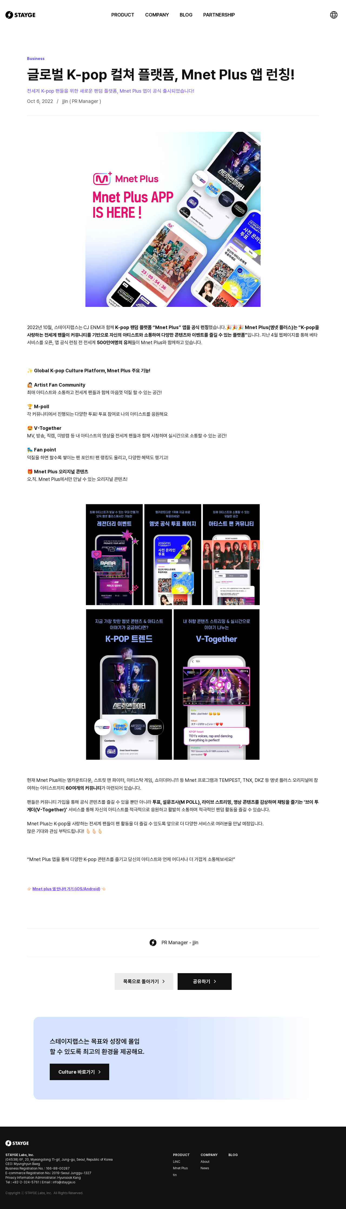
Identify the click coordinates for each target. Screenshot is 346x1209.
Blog (233, 1155)
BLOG (186, 15)
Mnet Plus (180, 1168)
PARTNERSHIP (219, 15)
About (205, 1162)
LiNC (176, 1162)
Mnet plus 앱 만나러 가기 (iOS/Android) (66, 889)
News (205, 1168)
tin (175, 1175)
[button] (123, 15)
